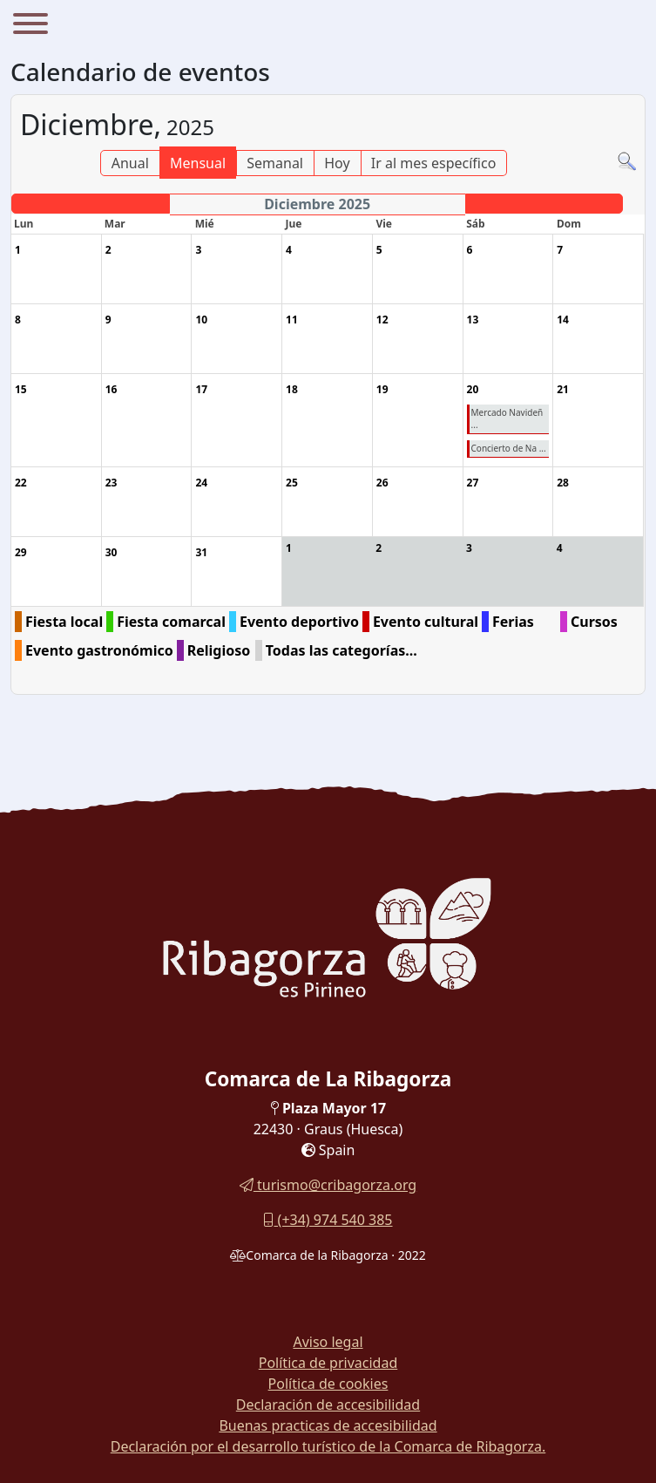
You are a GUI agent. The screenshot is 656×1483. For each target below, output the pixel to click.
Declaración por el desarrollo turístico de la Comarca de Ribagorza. (328, 1446)
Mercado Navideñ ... (507, 418)
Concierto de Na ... (508, 448)
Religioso (219, 650)
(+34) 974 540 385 (327, 1219)
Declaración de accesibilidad (328, 1404)
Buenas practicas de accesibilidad (327, 1425)
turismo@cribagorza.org (328, 1184)
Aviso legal (327, 1341)
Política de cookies (328, 1383)
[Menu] (30, 26)
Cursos (594, 621)
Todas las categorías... (341, 650)
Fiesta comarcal (171, 621)
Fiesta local (64, 621)
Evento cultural (425, 621)
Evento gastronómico (99, 650)
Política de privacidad (328, 1362)
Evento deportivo (299, 621)
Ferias (513, 621)
